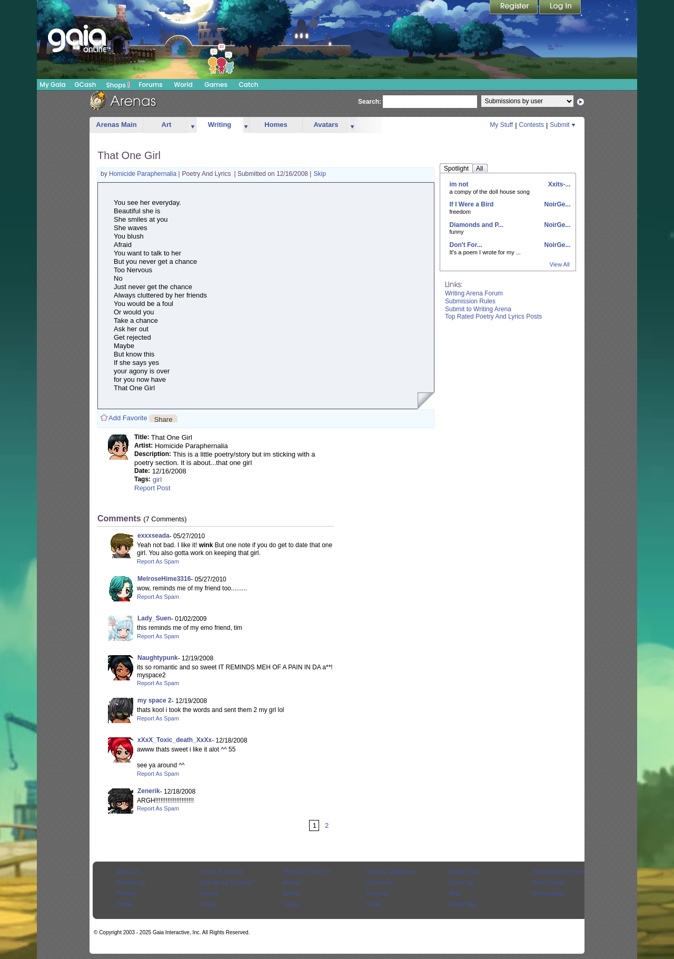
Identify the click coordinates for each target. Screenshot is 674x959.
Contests (531, 124)
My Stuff (501, 124)
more (193, 125)
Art (167, 124)
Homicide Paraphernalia (143, 173)
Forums (150, 84)
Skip (320, 173)
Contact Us (130, 882)
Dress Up (461, 882)
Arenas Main (116, 124)
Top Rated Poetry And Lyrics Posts (493, 316)
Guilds (291, 893)
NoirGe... (556, 204)
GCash (85, 84)
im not (459, 184)
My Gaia (52, 84)
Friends (126, 893)
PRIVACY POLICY (307, 871)
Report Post (152, 488)
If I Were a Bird (472, 204)
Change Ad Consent (226, 882)
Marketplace (548, 893)
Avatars (325, 124)
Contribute (379, 882)
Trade (373, 904)
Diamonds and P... (476, 225)
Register (514, 8)
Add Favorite (127, 418)
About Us (128, 871)
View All (560, 264)
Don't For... (466, 245)
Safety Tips (463, 871)
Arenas (292, 882)
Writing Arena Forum (474, 293)
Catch (249, 84)
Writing (220, 124)
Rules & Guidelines (390, 871)
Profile (124, 904)
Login (560, 8)
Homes (275, 124)
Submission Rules (470, 301)
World (183, 84)
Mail (454, 893)
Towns (291, 904)
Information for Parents (561, 871)
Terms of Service (221, 871)
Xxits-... (558, 184)
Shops (118, 85)
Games (215, 84)
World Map (463, 904)
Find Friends (548, 882)
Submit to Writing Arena (478, 309)
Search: (369, 101)
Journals (377, 893)
